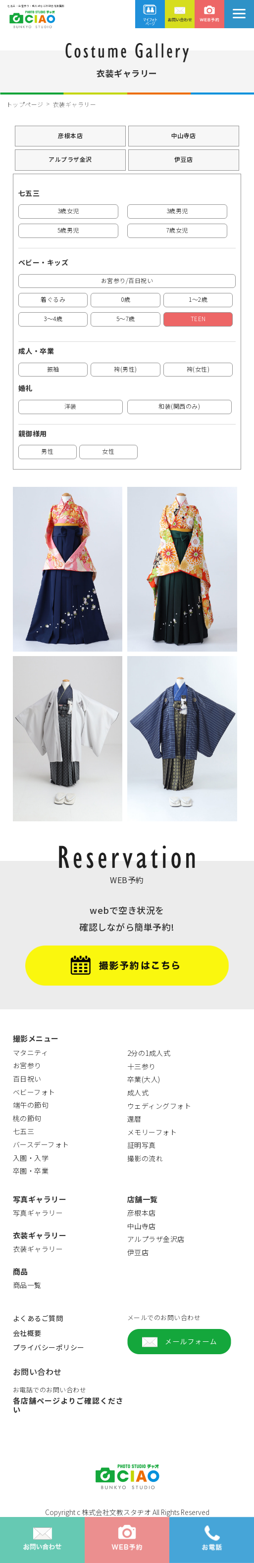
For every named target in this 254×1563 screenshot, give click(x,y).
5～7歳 (125, 318)
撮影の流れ (145, 1158)
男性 (47, 451)
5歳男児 (68, 230)
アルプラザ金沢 (70, 159)
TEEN (198, 318)
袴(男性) (125, 369)
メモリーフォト (152, 1132)
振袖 (53, 369)
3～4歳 (53, 318)
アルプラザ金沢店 (156, 1239)
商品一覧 (27, 1285)
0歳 (125, 299)
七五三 (24, 1131)
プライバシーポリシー (49, 1347)
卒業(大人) (143, 1079)
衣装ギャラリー (38, 1249)
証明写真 (141, 1145)
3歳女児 (68, 210)
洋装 (70, 406)
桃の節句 (27, 1118)
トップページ (25, 104)
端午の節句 (31, 1105)
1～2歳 (198, 299)
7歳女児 (177, 230)
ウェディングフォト (159, 1106)
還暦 (134, 1119)
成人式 (138, 1092)
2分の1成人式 (149, 1053)
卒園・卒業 (31, 1171)
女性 (108, 451)
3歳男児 (177, 210)
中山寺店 (183, 135)
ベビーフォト (34, 1092)
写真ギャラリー (38, 1213)
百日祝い (27, 1079)
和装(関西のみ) (179, 406)
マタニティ (31, 1052)
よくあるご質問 (38, 1318)
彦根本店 (70, 135)
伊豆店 (183, 159)
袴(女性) (198, 369)
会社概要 (27, 1333)
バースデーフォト (41, 1144)
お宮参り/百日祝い (127, 280)
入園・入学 (31, 1158)
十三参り (141, 1066)
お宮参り (27, 1065)
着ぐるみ (53, 299)
